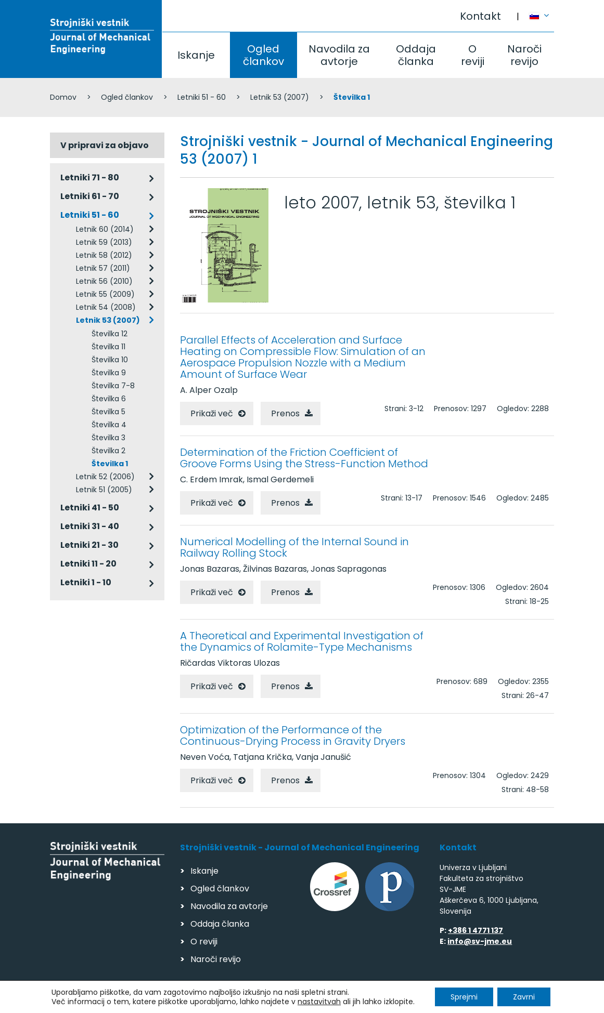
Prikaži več (211, 413)
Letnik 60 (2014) (105, 229)
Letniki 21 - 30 (89, 545)
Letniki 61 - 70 (89, 196)
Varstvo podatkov (184, 1000)
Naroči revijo (524, 55)
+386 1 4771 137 (475, 930)
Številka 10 (110, 359)
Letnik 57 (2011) (103, 268)
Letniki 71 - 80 (89, 177)
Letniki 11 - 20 (88, 564)
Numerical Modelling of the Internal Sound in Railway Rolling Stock (294, 547)
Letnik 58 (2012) (104, 255)
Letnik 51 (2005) (104, 489)
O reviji (472, 55)
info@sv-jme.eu (479, 941)
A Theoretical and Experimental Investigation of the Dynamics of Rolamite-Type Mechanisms (301, 641)
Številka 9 (109, 372)
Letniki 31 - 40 (89, 526)
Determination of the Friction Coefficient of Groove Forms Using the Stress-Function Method (304, 458)
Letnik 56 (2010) (104, 281)
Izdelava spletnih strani (482, 1001)
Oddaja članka (416, 55)
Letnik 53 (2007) (279, 97)
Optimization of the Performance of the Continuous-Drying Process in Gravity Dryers (292, 735)
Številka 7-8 (113, 385)
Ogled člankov (263, 55)
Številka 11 (108, 346)
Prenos (285, 413)
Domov (63, 97)
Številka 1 (110, 463)
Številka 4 (109, 424)
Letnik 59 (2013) (104, 242)
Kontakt (480, 16)
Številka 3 (108, 437)
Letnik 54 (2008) (106, 307)
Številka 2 (108, 450)
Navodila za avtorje (339, 55)
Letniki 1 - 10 (85, 582)
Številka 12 (109, 333)
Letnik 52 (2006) (105, 476)
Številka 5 (108, 411)
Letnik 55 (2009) (105, 294)
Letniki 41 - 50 (89, 508)
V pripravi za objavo (104, 145)
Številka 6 (109, 398)
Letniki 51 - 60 (201, 97)
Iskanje (196, 55)
